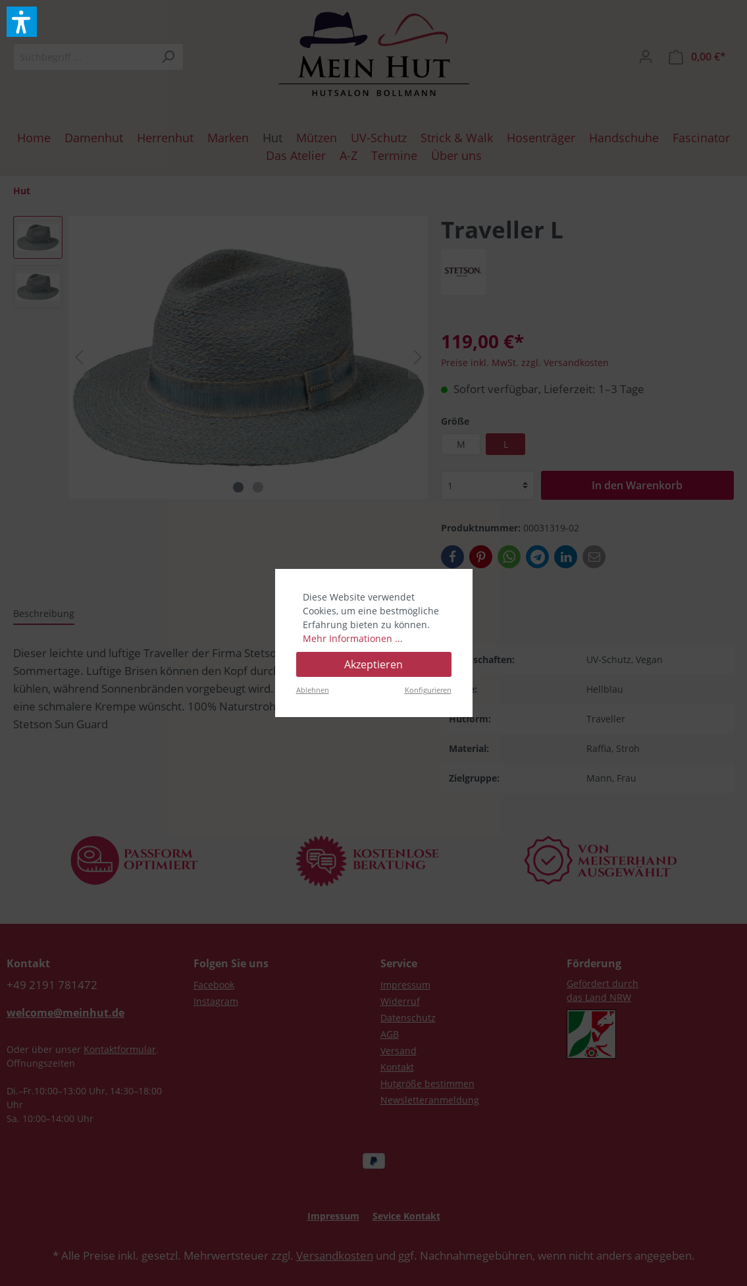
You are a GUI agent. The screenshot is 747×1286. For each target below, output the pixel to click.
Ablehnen (312, 690)
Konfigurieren (428, 690)
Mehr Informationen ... (353, 638)
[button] (22, 22)
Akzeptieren (373, 664)
